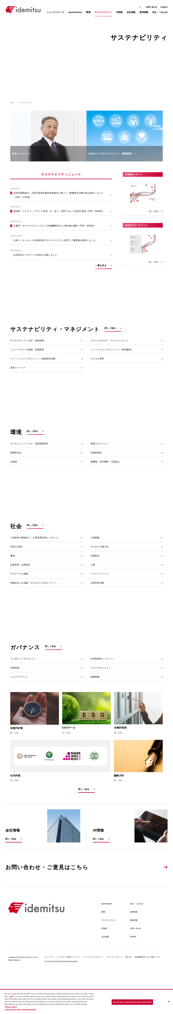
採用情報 (134, 958)
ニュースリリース (55, 12)
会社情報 (105, 982)
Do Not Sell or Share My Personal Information (132, 1002)
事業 (103, 958)
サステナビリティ (109, 966)
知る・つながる (136, 949)
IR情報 (104, 974)
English (164, 7)
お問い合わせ (151, 7)
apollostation (106, 949)
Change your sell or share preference (20, 1009)
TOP (12, 103)
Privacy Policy (11, 1007)
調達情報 (134, 966)
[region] (86, 1001)
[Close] (169, 1002)
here (11, 996)
